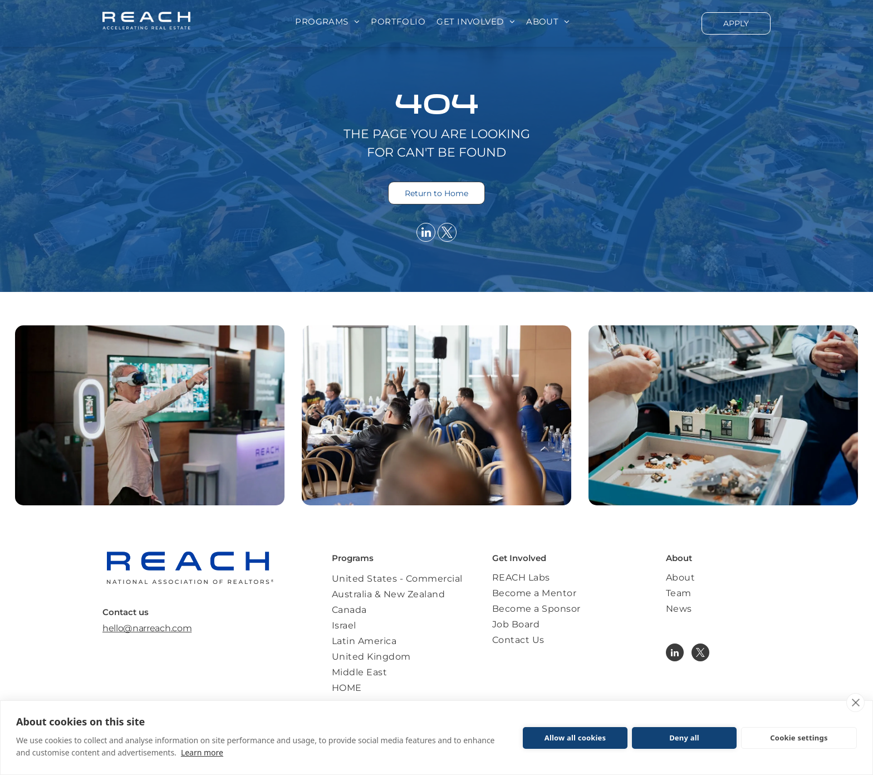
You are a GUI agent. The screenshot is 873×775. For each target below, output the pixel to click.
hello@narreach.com (147, 628)
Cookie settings (798, 738)
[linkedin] (425, 234)
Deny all (684, 738)
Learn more (202, 752)
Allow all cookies (575, 738)
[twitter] (447, 234)
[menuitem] (327, 22)
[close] (855, 702)
